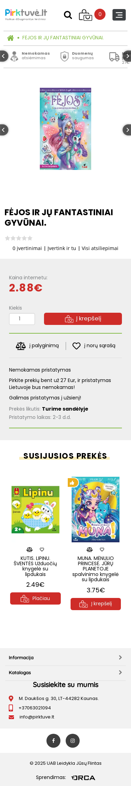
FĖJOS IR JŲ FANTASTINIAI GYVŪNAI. (63, 37)
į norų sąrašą (93, 346)
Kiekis (15, 307)
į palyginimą (37, 346)
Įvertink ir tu (62, 248)
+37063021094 (35, 708)
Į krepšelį (83, 318)
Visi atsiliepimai (100, 248)
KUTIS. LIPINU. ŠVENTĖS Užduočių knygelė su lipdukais (35, 566)
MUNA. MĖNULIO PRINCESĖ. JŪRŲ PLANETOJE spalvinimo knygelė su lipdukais (95, 569)
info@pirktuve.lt (37, 717)
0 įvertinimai (27, 248)
